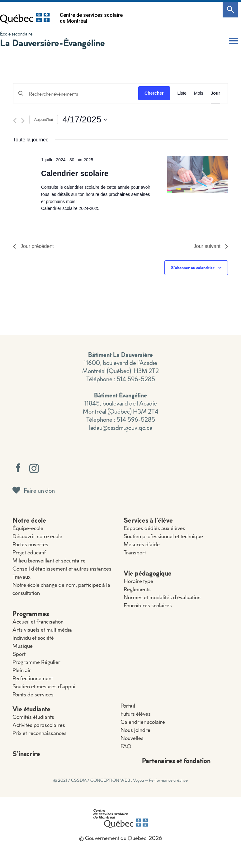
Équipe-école (27, 528)
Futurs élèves (135, 714)
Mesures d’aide (142, 544)
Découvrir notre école (37, 536)
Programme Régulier (36, 662)
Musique (22, 646)
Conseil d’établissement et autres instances (61, 568)
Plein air (21, 670)
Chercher (153, 93)
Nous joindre (135, 730)
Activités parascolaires (38, 725)
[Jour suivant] (23, 121)
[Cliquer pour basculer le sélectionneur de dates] (85, 119)
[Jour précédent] (15, 121)
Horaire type (138, 581)
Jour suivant (211, 246)
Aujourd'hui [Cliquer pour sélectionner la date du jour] (43, 119)
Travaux (21, 577)
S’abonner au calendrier (193, 267)
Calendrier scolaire (74, 173)
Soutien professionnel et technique (163, 536)
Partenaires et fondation (176, 760)
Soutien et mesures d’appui (43, 686)
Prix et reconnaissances (39, 733)
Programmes (30, 613)
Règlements (137, 589)
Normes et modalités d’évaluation (162, 597)
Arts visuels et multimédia (42, 629)
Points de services (33, 694)
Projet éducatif (29, 552)
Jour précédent (33, 246)
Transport (135, 552)
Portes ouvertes (30, 544)
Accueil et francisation (38, 621)
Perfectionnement (32, 678)
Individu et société (33, 638)
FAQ (125, 746)
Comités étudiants (33, 717)
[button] (233, 40)
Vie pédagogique (148, 573)
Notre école (29, 520)
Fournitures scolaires (148, 605)
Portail (127, 705)
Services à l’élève (148, 520)
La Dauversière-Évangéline (52, 42)
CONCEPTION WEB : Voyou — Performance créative (139, 780)
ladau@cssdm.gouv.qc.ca (120, 427)
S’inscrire (26, 753)
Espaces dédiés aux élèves (154, 528)
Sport (19, 654)
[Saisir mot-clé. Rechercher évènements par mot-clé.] (75, 94)
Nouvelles (132, 738)
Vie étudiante (31, 709)
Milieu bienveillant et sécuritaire (49, 560)
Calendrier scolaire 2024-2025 (70, 208)
